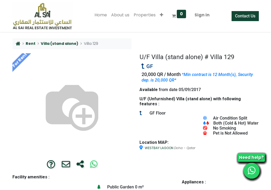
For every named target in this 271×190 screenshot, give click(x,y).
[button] (161, 15)
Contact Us (245, 15)
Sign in (202, 15)
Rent (30, 43)
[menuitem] (100, 15)
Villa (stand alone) (59, 43)
